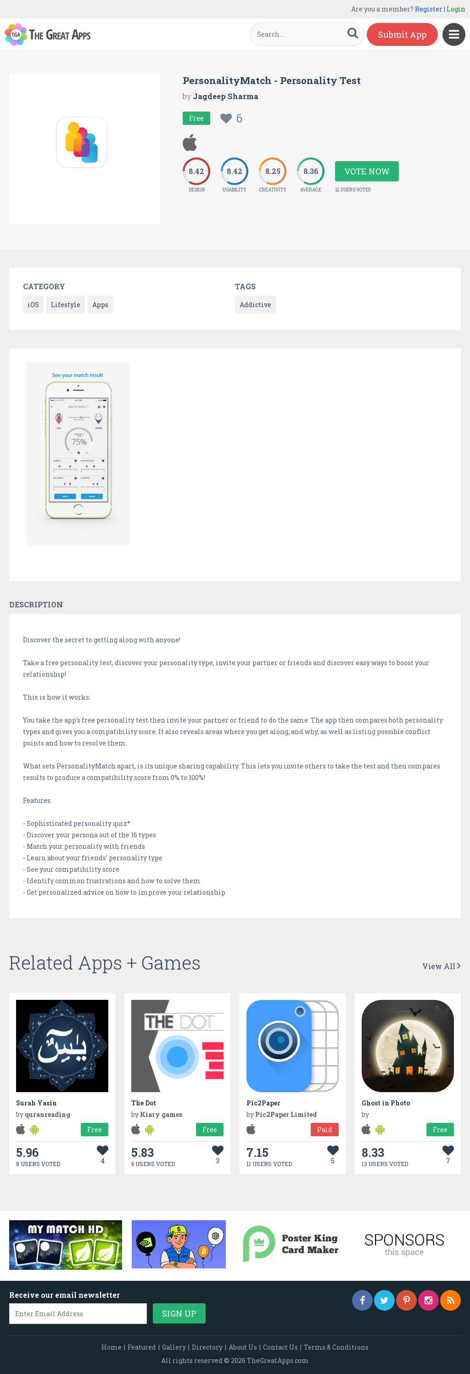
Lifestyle (65, 304)
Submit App (402, 34)
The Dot (143, 1103)
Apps (100, 304)
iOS (33, 304)
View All (441, 966)
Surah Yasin (36, 1103)
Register (428, 9)
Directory (207, 1347)
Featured (142, 1347)
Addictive (255, 304)
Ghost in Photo (386, 1103)
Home (111, 1347)
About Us (243, 1347)
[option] (78, 455)
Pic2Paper (263, 1103)
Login (456, 9)
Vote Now (367, 171)
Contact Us (280, 1347)
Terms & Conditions (336, 1347)
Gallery (174, 1347)
